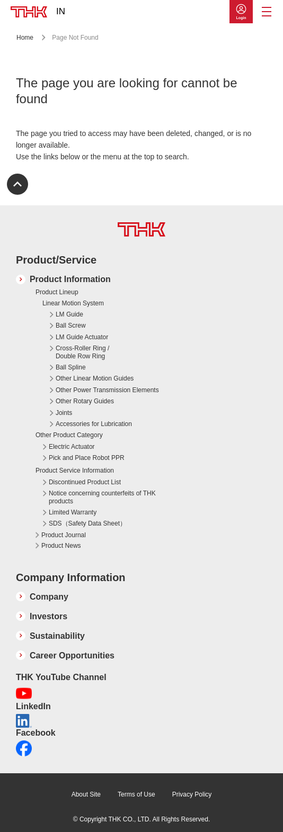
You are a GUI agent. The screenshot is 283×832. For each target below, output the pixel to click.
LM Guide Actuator (82, 337)
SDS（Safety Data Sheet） (87, 523)
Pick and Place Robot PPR (87, 458)
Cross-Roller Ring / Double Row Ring (82, 352)
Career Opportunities (72, 655)
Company (49, 596)
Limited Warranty (72, 512)
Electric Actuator (72, 446)
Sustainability (57, 635)
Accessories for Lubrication (94, 424)
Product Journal (63, 535)
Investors (48, 616)
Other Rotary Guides (85, 401)
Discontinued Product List (85, 482)
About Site (86, 794)
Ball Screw (71, 325)
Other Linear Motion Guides (95, 378)
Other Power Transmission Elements (107, 390)
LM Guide (69, 314)
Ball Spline (71, 367)
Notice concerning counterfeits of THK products (102, 497)
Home (24, 37)
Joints (64, 413)
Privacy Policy (192, 794)
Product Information (70, 279)
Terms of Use (136, 794)
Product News (61, 545)
